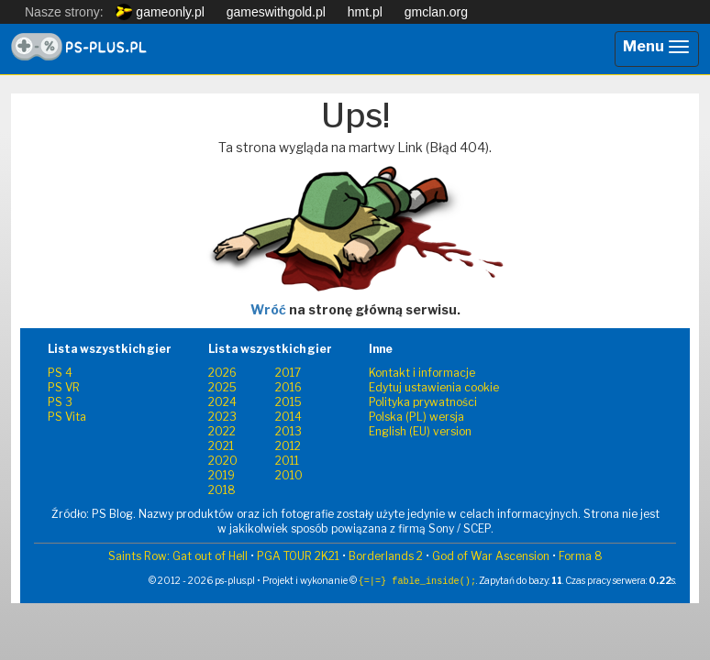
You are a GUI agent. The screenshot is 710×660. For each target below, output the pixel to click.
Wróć (268, 309)
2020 (223, 461)
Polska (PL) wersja (416, 417)
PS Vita (67, 417)
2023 (222, 417)
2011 (287, 461)
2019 (221, 475)
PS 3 (60, 402)
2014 (288, 417)
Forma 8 (581, 556)
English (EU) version (420, 431)
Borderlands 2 (386, 556)
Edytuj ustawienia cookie (434, 387)
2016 (288, 387)
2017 (288, 373)
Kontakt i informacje (422, 373)
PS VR (64, 387)
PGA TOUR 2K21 (298, 556)
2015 (288, 402)
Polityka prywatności (423, 402)
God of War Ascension (490, 556)
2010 (289, 475)
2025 (222, 387)
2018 (222, 490)
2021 (221, 446)
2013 (288, 431)
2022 (222, 431)
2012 (288, 446)
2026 (222, 373)
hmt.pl (365, 12)
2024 (222, 402)
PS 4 (60, 373)
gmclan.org (436, 12)
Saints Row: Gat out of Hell (178, 556)
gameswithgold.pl (276, 12)
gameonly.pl (160, 12)
